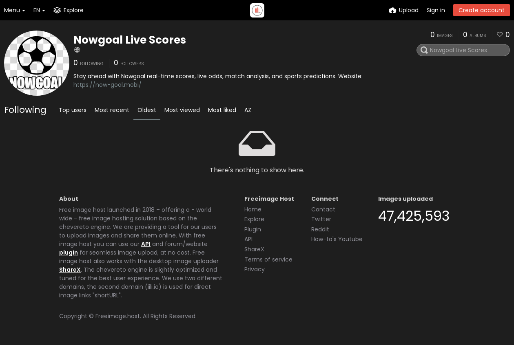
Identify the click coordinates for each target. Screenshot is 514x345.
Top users (72, 110)
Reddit (320, 229)
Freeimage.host (117, 316)
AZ (247, 110)
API (146, 244)
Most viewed (182, 110)
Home (252, 209)
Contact (323, 209)
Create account (482, 10)
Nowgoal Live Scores (129, 40)
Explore (254, 219)
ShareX (70, 270)
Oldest (146, 110)
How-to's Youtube (337, 239)
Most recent (112, 110)
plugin (68, 252)
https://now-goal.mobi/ (107, 85)
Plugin (252, 229)
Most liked (222, 110)
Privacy (254, 269)
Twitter (321, 219)
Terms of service (268, 259)
